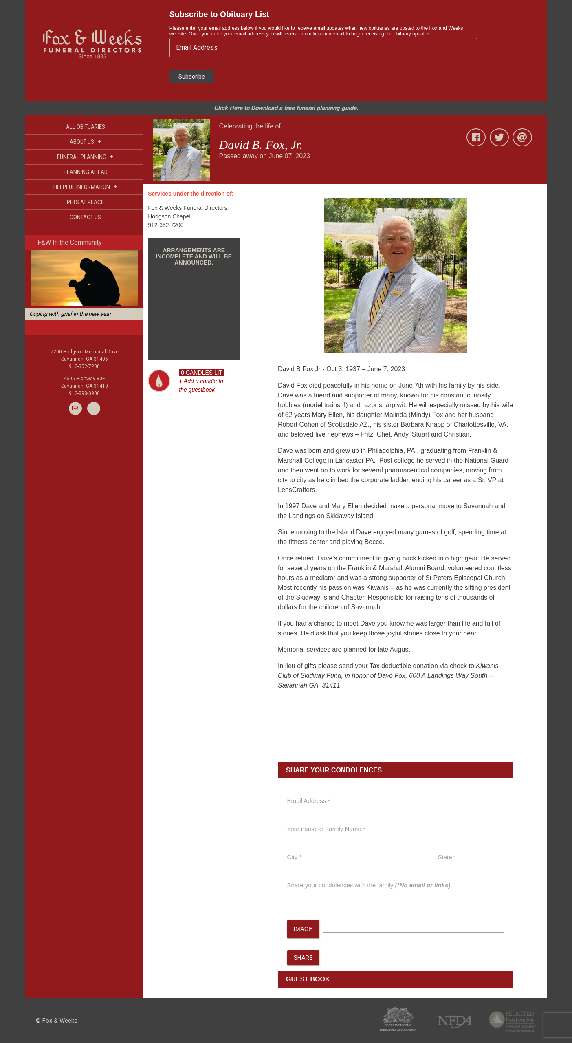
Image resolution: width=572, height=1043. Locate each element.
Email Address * (308, 800)
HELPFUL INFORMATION (85, 187)
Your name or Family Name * (326, 828)
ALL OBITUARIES (85, 126)
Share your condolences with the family (369, 885)
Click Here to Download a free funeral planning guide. (286, 108)
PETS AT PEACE (85, 202)
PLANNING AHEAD (86, 172)
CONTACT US (85, 217)
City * (294, 856)
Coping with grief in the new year (70, 314)
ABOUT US (85, 141)
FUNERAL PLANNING (85, 156)
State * (447, 856)
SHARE (303, 958)
